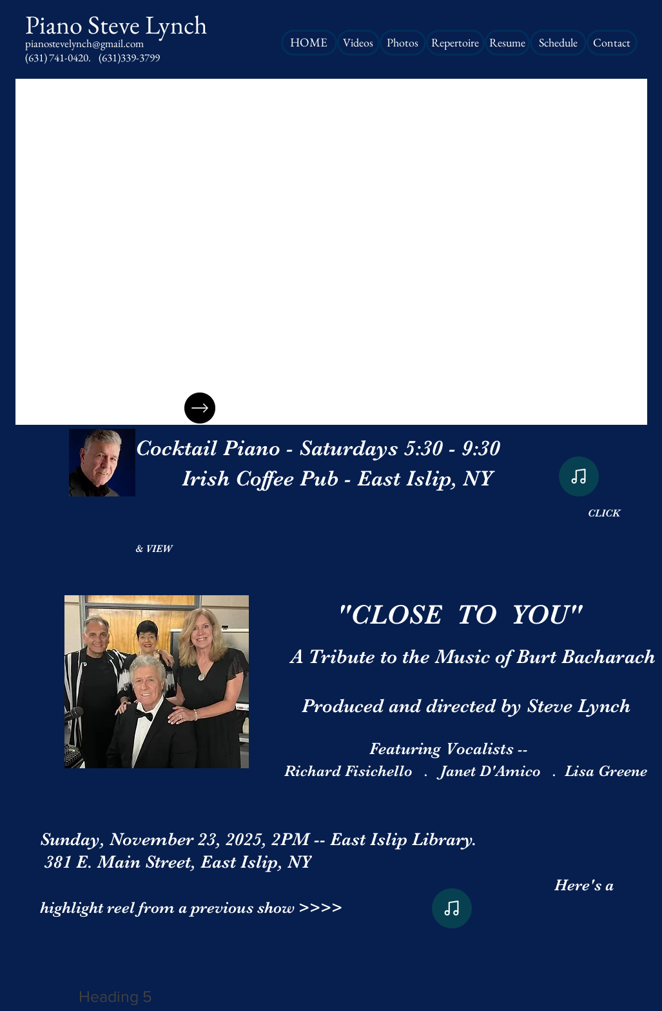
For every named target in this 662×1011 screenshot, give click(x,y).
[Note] (579, 476)
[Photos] (403, 43)
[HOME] (309, 43)
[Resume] (507, 43)
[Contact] (612, 43)
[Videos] (358, 43)
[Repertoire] (455, 43)
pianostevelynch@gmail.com (84, 43)
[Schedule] (558, 43)
